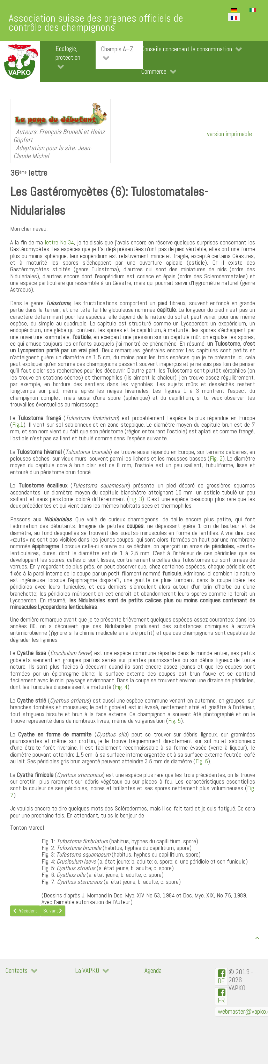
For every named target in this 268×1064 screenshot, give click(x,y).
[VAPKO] (20, 61)
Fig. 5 (174, 721)
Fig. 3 (135, 499)
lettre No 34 (59, 242)
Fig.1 (17, 424)
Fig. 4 (121, 687)
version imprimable (229, 134)
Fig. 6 (201, 761)
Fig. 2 (216, 458)
